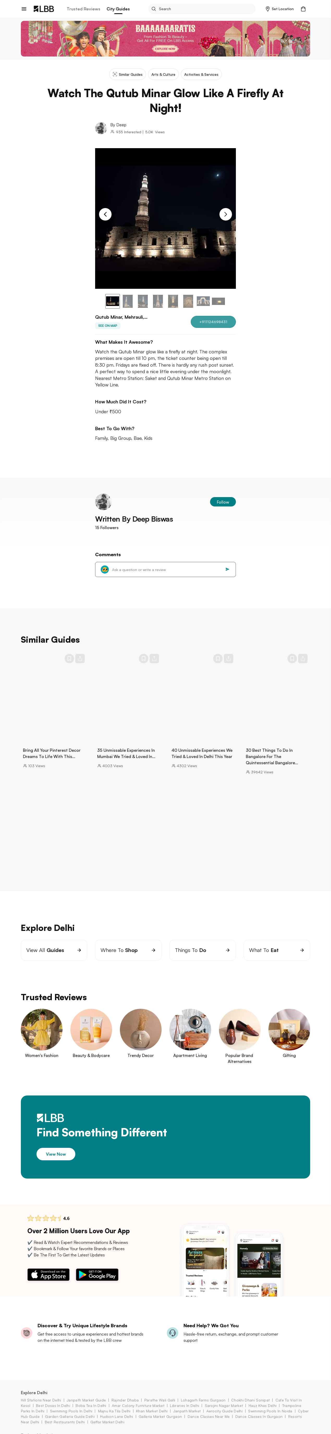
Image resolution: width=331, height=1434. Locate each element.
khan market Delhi (152, 1411)
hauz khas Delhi (263, 1405)
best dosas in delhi (53, 1405)
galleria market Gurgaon (160, 1416)
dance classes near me (209, 1416)
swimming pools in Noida (270, 1411)
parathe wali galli (159, 1400)
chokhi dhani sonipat (250, 1400)
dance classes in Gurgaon (259, 1416)
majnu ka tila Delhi (114, 1411)
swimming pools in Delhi (71, 1411)
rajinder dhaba (125, 1400)
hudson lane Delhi (116, 1416)
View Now (56, 1154)
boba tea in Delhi (91, 1405)
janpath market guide (86, 1400)
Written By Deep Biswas (134, 518)
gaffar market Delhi (107, 1422)
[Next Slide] (226, 214)
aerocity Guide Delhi (224, 1411)
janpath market (187, 1411)
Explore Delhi (34, 1392)
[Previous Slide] (105, 214)
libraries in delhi (184, 1405)
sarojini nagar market (224, 1405)
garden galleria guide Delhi (70, 1416)
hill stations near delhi (41, 1400)
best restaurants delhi (65, 1422)
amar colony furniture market (138, 1405)
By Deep (118, 124)
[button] (280, 9)
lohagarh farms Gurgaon (203, 1400)
